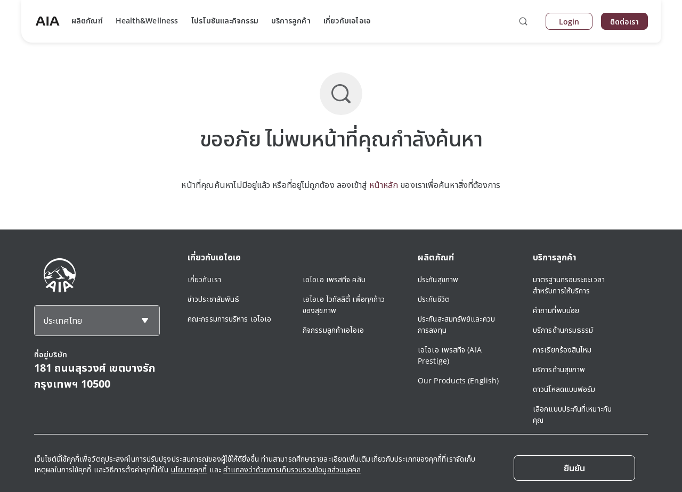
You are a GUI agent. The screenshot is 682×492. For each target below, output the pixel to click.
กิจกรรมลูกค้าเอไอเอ (333, 330)
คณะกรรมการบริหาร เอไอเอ (229, 319)
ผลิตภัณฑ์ (87, 20)
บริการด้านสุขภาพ (559, 369)
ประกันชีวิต (434, 299)
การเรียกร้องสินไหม (562, 350)
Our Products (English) (458, 380)
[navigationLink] (47, 21)
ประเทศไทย (62, 320)
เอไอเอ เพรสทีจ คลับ (334, 279)
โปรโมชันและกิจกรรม (224, 20)
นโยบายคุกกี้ (189, 469)
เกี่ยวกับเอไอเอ (347, 20)
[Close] (574, 468)
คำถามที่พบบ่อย (556, 310)
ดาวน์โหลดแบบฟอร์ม (564, 389)
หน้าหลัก (384, 185)
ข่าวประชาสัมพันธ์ (213, 299)
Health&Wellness (147, 20)
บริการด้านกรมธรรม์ (563, 330)
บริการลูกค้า (291, 20)
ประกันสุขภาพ (438, 279)
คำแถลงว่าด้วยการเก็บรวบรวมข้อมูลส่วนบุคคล (292, 469)
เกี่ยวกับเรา (204, 279)
